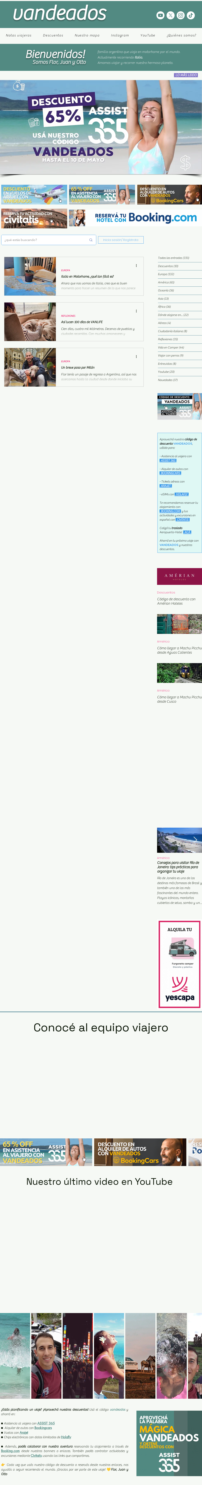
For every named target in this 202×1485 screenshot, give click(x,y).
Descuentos (166, 593)
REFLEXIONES (68, 315)
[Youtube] (160, 15)
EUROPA (65, 270)
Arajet (24, 1432)
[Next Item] (195, 840)
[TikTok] (191, 15)
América (163, 642)
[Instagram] (181, 15)
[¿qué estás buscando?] (43, 240)
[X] (171, 15)
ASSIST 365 (46, 1423)
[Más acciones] (137, 265)
